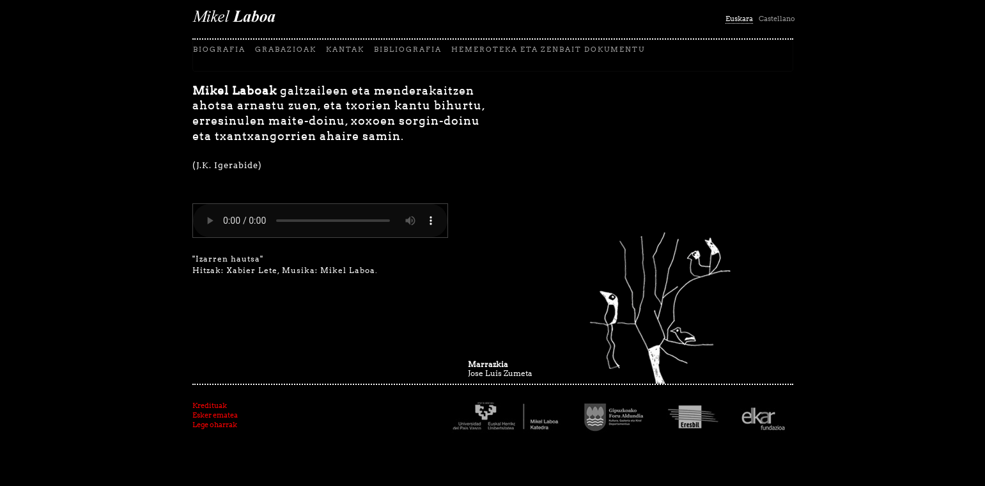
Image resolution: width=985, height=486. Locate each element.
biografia (219, 49)
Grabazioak (285, 49)
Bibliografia (408, 49)
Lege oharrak (214, 424)
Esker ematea (215, 415)
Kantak (345, 49)
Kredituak (209, 405)
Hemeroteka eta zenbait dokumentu (548, 49)
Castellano (777, 18)
